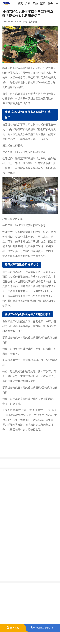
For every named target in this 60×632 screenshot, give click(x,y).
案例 (42, 3)
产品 (35, 3)
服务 (50, 3)
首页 (20, 3)
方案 (27, 3)
